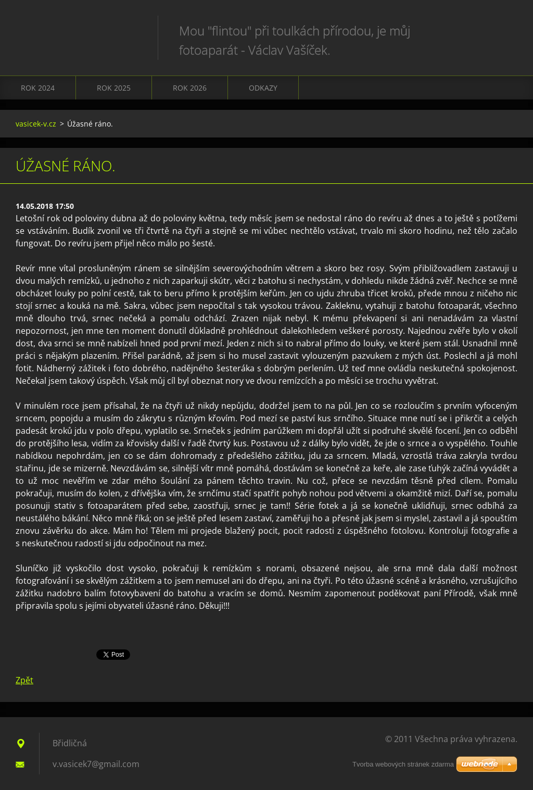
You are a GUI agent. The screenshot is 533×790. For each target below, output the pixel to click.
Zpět (24, 680)
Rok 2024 (38, 88)
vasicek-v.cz (36, 124)
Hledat (506, 30)
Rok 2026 (190, 88)
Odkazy (263, 88)
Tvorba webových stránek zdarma (403, 764)
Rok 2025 (114, 88)
